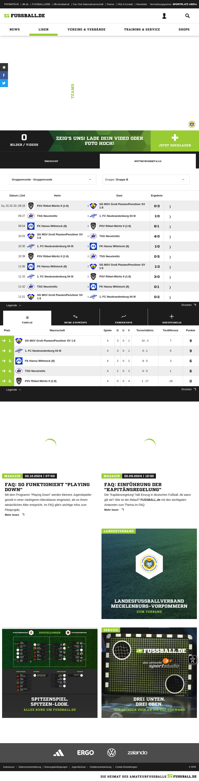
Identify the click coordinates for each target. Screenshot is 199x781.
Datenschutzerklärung (29, 767)
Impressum (8, 767)
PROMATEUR (11, 4)
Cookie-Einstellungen (126, 767)
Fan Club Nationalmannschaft (88, 4)
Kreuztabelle (172, 318)
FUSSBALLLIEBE (41, 4)
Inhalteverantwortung (100, 767)
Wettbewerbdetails (147, 161)
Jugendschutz (78, 767)
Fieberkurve (124, 318)
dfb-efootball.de (62, 4)
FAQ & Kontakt (125, 4)
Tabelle (27, 318)
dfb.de (25, 4)
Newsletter (141, 4)
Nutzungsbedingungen (55, 767)
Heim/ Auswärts (75, 318)
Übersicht (51, 161)
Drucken (189, 304)
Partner (110, 4)
